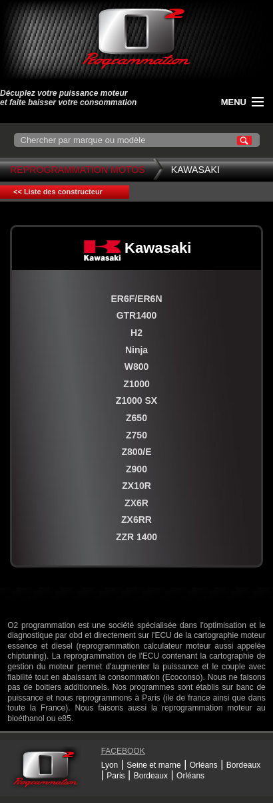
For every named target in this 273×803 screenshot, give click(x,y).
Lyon (110, 765)
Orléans (204, 765)
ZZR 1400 (136, 537)
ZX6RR (136, 519)
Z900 (136, 469)
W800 (137, 366)
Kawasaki (195, 169)
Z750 (136, 435)
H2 (136, 332)
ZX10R (136, 485)
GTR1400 (137, 315)
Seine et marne (153, 765)
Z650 (136, 417)
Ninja (136, 350)
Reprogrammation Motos (77, 169)
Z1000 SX (136, 400)
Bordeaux (243, 765)
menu (233, 102)
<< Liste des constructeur (58, 192)
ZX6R (136, 503)
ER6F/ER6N (136, 298)
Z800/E (136, 451)
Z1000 (136, 384)
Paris (116, 775)
